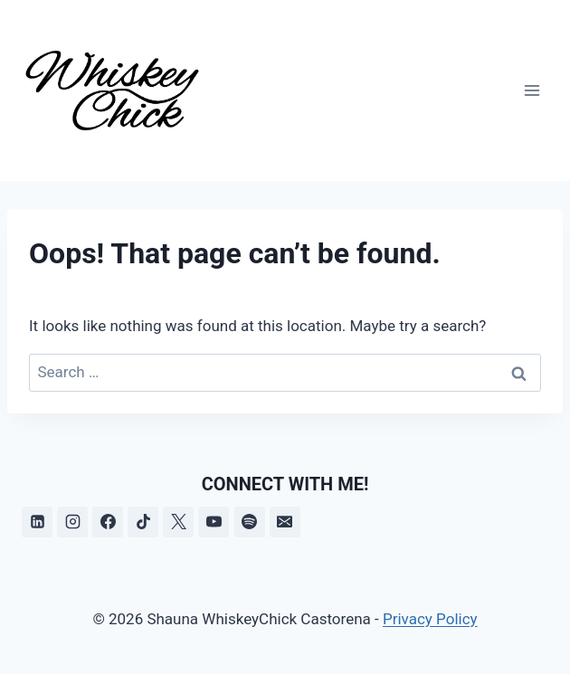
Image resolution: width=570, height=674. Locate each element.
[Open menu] (531, 90)
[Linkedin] (37, 522)
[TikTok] (143, 522)
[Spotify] (249, 522)
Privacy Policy (430, 619)
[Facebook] (107, 522)
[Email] (285, 522)
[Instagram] (72, 522)
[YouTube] (213, 522)
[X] (178, 522)
